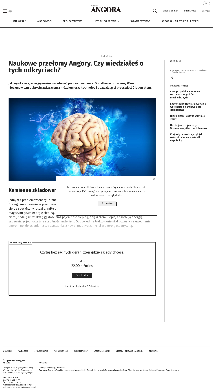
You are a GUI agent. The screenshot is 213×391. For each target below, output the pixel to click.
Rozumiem (107, 203)
